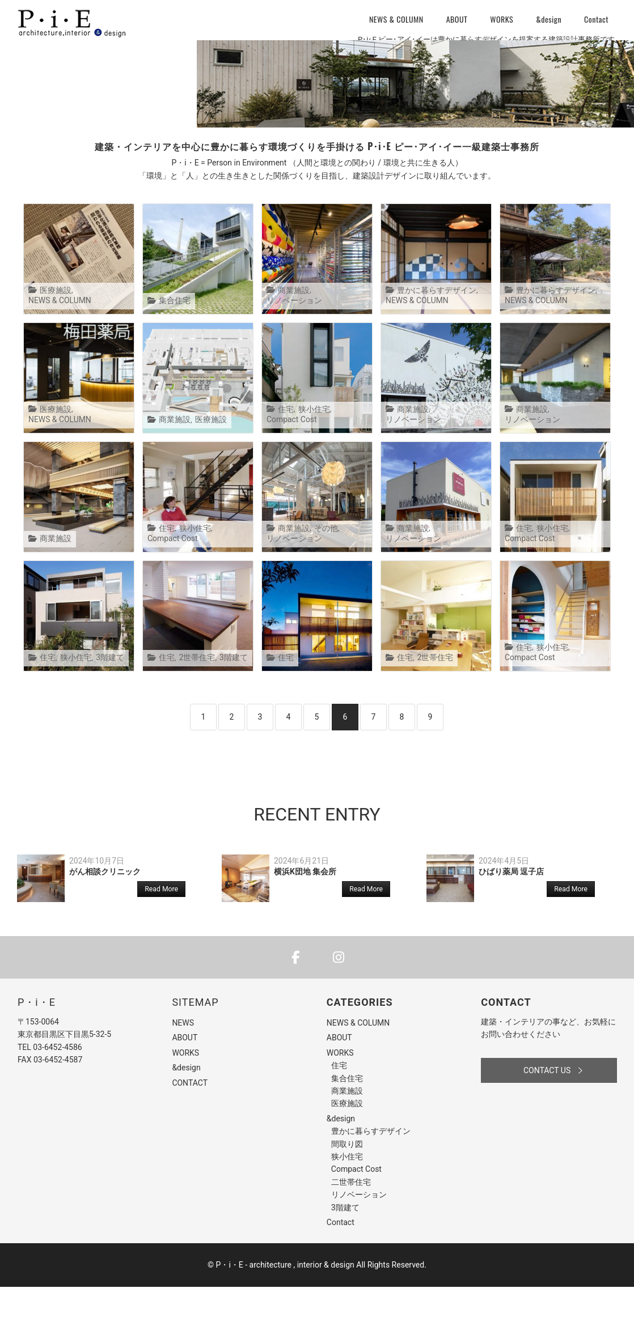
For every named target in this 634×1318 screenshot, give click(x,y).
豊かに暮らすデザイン (434, 321)
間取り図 (347, 1174)
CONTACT (190, 1113)
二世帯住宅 (351, 1213)
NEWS (183, 1053)
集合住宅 (173, 332)
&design (548, 19)
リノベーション (338, 332)
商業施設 (292, 332)
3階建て (105, 688)
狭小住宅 (312, 440)
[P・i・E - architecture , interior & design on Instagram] (338, 988)
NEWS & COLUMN (396, 19)
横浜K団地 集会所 (305, 902)
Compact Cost (291, 451)
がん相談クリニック (105, 902)
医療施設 (54, 321)
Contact (596, 19)
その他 (323, 559)
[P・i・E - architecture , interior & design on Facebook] (295, 988)
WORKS (501, 19)
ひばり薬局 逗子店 (511, 902)
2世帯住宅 (195, 688)
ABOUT (457, 19)
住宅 (285, 440)
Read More (161, 920)
